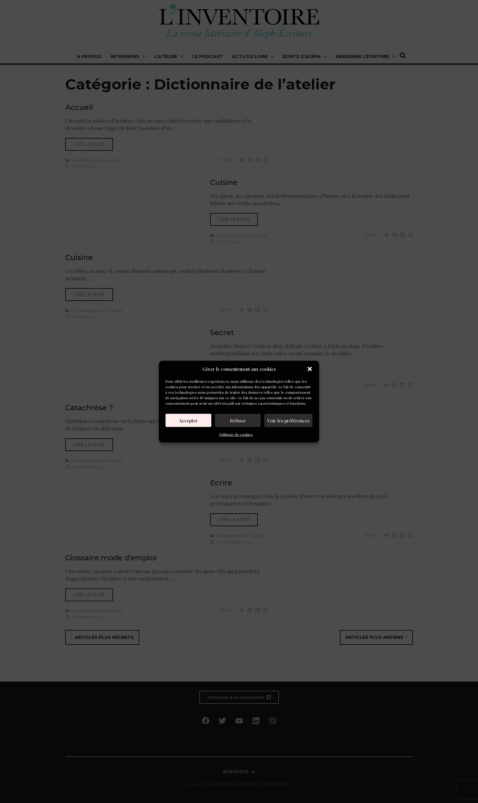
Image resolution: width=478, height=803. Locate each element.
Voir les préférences (288, 420)
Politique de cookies (236, 434)
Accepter (188, 420)
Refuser (238, 420)
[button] (310, 369)
